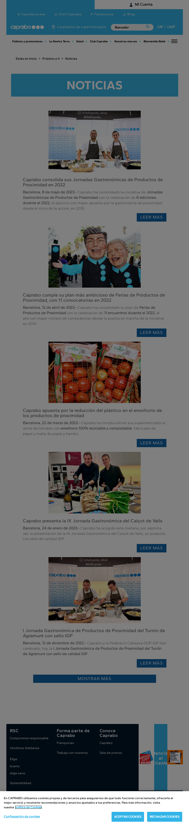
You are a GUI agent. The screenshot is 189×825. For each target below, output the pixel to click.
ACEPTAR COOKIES (127, 816)
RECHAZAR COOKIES (165, 816)
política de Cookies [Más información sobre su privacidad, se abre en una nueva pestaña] (28, 807)
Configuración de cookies (22, 816)
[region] (94, 808)
